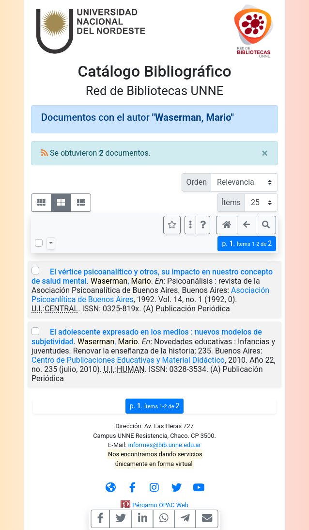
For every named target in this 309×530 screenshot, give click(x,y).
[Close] (265, 153)
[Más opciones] (190, 225)
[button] (203, 225)
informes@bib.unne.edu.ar (164, 445)
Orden (196, 182)
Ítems (231, 202)
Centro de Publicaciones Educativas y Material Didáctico (128, 360)
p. (247, 244)
